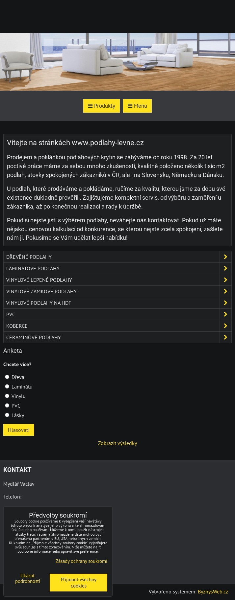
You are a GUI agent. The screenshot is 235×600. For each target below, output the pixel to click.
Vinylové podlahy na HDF (118, 302)
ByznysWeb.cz (213, 591)
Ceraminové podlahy (118, 337)
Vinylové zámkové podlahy (118, 291)
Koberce (118, 325)
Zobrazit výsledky (117, 443)
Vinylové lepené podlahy (118, 279)
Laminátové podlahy (118, 268)
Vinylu (15, 396)
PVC (118, 314)
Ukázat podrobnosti (27, 578)
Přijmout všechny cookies (78, 582)
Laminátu (19, 386)
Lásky (14, 415)
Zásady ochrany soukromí (81, 561)
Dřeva (14, 377)
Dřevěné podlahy (118, 256)
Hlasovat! (19, 430)
